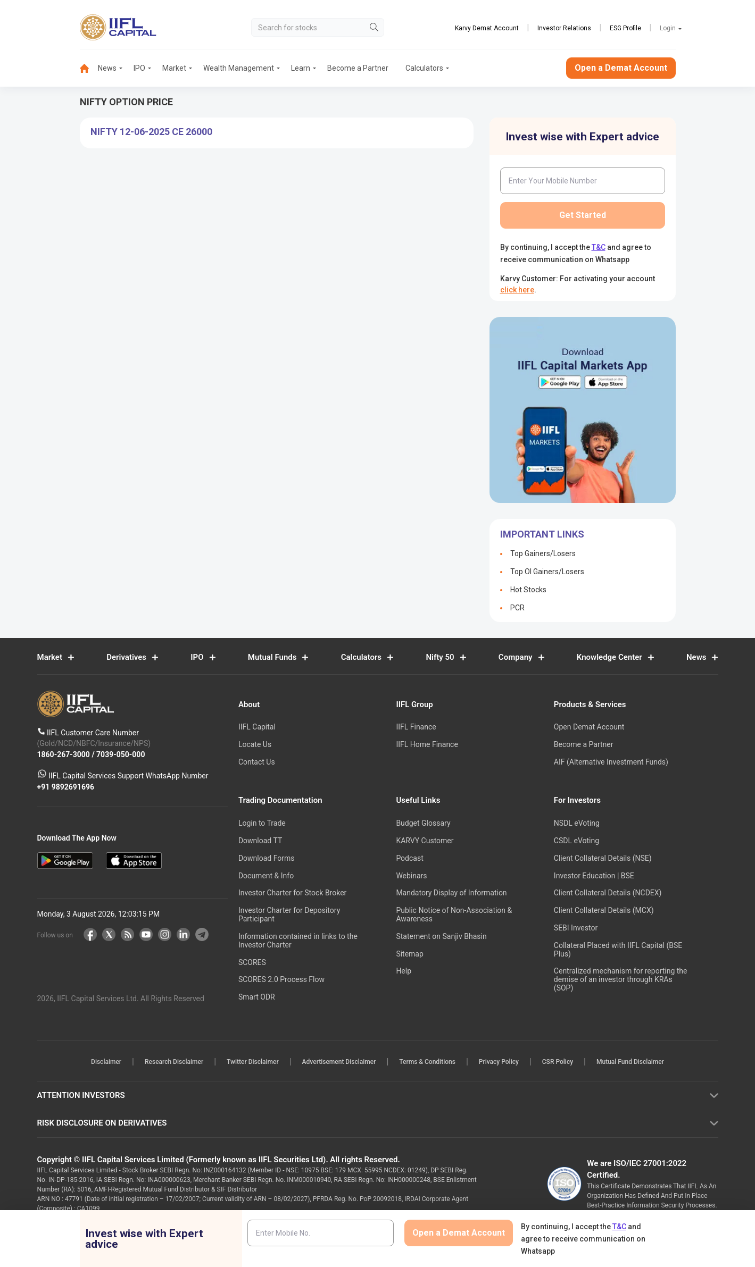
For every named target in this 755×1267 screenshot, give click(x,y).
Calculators (424, 68)
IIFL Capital (257, 727)
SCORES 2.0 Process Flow (281, 980)
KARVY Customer (424, 840)
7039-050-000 (120, 754)
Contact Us (256, 762)
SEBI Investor (576, 928)
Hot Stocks (528, 589)
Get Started (582, 215)
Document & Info (266, 875)
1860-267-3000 (64, 754)
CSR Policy (557, 1062)
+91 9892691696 (66, 787)
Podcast (409, 858)
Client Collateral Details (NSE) (603, 858)
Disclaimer (106, 1062)
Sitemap (409, 954)
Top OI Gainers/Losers (547, 571)
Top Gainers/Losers (543, 553)
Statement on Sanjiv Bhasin (441, 936)
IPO (139, 68)
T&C (598, 247)
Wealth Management (238, 68)
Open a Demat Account (621, 68)
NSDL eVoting (577, 823)
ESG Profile (625, 28)
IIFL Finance (416, 727)
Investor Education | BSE (594, 875)
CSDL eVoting (576, 840)
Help (403, 971)
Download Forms (266, 858)
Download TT (260, 840)
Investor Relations (564, 28)
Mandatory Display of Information (451, 893)
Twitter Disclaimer (253, 1062)
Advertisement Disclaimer (339, 1062)
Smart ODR (256, 997)
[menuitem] (89, 68)
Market (174, 68)
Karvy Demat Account (487, 28)
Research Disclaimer (174, 1062)
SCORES (252, 962)
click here (517, 290)
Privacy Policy (499, 1062)
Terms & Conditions (427, 1062)
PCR (517, 607)
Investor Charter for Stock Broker (292, 893)
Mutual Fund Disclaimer (630, 1062)
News (107, 68)
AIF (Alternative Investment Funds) (611, 762)
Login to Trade (262, 823)
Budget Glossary (423, 823)
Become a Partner (357, 68)
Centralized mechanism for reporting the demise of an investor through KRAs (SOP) (620, 980)
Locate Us (254, 745)
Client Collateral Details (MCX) (604, 911)
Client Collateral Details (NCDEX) (608, 893)
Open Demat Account (589, 727)
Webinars (411, 875)
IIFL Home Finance (427, 745)
